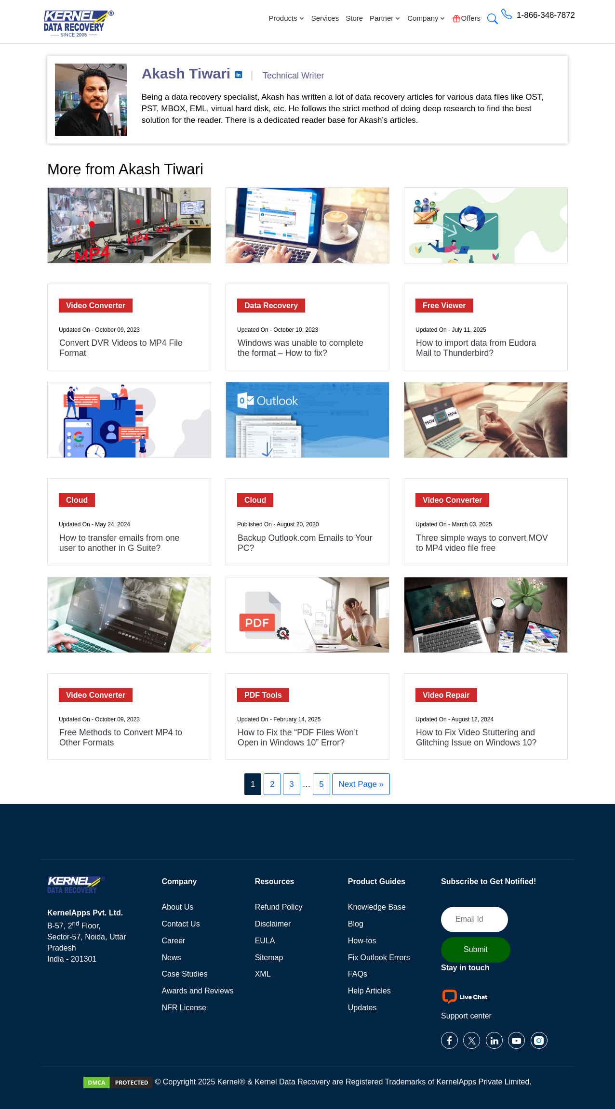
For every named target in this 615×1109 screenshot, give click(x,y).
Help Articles (369, 991)
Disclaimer (273, 924)
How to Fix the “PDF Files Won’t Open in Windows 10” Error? (298, 737)
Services (325, 18)
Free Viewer (444, 305)
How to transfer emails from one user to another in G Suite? (119, 543)
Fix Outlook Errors (379, 957)
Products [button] (286, 18)
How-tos (362, 941)
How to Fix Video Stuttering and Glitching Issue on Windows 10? (476, 737)
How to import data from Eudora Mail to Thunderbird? (476, 348)
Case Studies (185, 974)
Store (354, 18)
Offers (466, 18)
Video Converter (95, 305)
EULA (265, 941)
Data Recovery (271, 305)
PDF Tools (263, 695)
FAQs (357, 974)
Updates (362, 1008)
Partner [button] (385, 18)
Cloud (77, 500)
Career (174, 941)
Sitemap (269, 957)
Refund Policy (279, 907)
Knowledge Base (377, 907)
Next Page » (361, 784)
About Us (178, 907)
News (171, 957)
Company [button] (426, 18)
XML (263, 974)
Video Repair (446, 695)
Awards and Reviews (198, 991)
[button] (492, 20)
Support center (466, 1016)
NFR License (184, 1008)
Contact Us (181, 924)
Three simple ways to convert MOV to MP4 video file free (482, 543)
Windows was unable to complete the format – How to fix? (300, 348)
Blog (355, 924)
